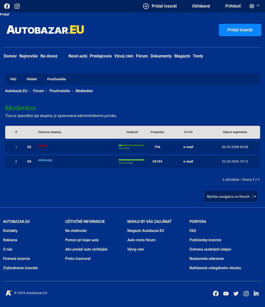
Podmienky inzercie (205, 240)
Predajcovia (101, 56)
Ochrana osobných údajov (210, 249)
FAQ (192, 231)
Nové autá (73, 56)
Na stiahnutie (76, 231)
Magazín (182, 56)
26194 (157, 161)
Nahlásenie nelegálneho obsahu (215, 268)
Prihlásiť (233, 6)
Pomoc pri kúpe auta (82, 240)
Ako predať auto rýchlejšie (86, 249)
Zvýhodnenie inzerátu (20, 268)
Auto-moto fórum (141, 240)
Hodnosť (132, 132)
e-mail (188, 147)
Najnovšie (28, 56)
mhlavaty (45, 160)
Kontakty (10, 231)
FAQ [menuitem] (13, 79)
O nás (7, 249)
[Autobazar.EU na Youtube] (226, 293)
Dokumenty (161, 56)
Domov (10, 56)
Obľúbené (201, 6)
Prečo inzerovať (78, 259)
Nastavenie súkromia (206, 259)
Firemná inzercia (16, 259)
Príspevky (157, 132)
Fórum (142, 56)
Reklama (10, 240)
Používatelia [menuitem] (56, 79)
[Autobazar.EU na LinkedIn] (256, 293)
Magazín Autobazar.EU (145, 231)
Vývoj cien (124, 56)
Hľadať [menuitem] (32, 79)
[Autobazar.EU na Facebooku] (216, 293)
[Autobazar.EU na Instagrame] (17, 6)
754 (157, 147)
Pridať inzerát (240, 29)
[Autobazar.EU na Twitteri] (236, 293)
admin (43, 146)
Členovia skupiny (49, 132)
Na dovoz (49, 56)
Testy (198, 56)
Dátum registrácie (235, 132)
